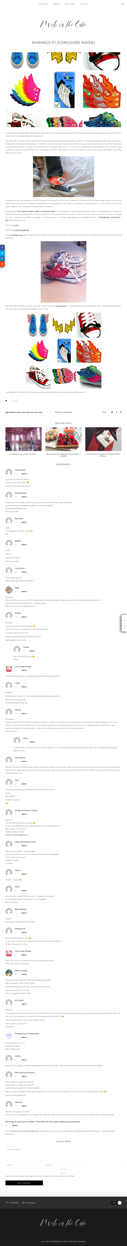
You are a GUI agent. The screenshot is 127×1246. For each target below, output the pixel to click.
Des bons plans (13, 412)
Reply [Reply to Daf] (24, 784)
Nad (17, 588)
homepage (43, 4)
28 (104, 412)
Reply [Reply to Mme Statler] (24, 974)
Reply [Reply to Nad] (24, 591)
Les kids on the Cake (32, 412)
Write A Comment (63, 412)
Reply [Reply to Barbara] (24, 522)
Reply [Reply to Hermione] (24, 761)
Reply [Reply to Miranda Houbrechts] (24, 845)
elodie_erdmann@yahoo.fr (16, 835)
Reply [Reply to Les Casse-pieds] (24, 670)
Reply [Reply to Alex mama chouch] (24, 1076)
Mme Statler (21, 970)
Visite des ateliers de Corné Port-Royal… (103, 455)
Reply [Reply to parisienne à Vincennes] (24, 1037)
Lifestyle (84, 4)
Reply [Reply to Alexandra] (24, 474)
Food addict (70, 4)
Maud (18, 710)
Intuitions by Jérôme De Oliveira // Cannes (63, 455)
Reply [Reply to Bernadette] (24, 913)
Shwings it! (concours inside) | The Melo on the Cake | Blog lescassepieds (42, 1122)
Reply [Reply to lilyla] (24, 687)
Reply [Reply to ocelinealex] (24, 497)
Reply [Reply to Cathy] (24, 1060)
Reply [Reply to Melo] (32, 742)
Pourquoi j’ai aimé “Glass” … (23, 454)
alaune (14, 401)
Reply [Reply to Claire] (24, 874)
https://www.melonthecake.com (25, 1131)
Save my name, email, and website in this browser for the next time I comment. (40, 1176)
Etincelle (19, 1000)
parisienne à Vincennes (27, 1033)
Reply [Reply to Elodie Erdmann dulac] (24, 814)
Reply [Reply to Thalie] (24, 617)
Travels (56, 4)
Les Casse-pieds (23, 666)
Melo (25, 738)
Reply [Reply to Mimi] (24, 890)
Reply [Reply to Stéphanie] (24, 932)
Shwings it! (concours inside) (63, 42)
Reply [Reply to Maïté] (24, 545)
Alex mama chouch (25, 1072)
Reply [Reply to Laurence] (24, 572)
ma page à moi (16, 235)
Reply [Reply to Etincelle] (24, 1004)
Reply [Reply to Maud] (24, 713)
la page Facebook (21, 230)
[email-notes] (24, 1165)
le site (16, 225)
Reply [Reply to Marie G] (24, 1106)
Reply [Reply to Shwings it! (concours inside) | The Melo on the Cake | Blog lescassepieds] (15, 1125)
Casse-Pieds (60, 306)
